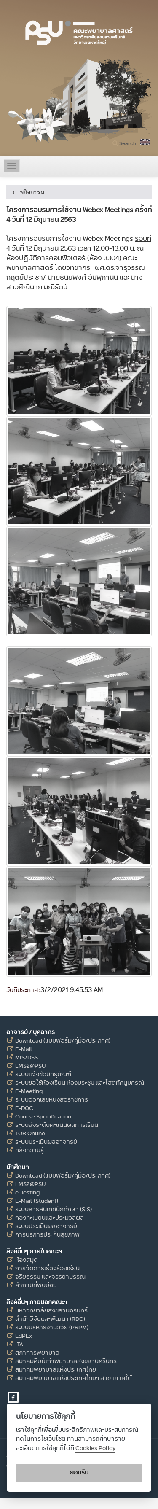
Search (127, 143)
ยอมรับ (79, 1472)
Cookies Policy (95, 1447)
